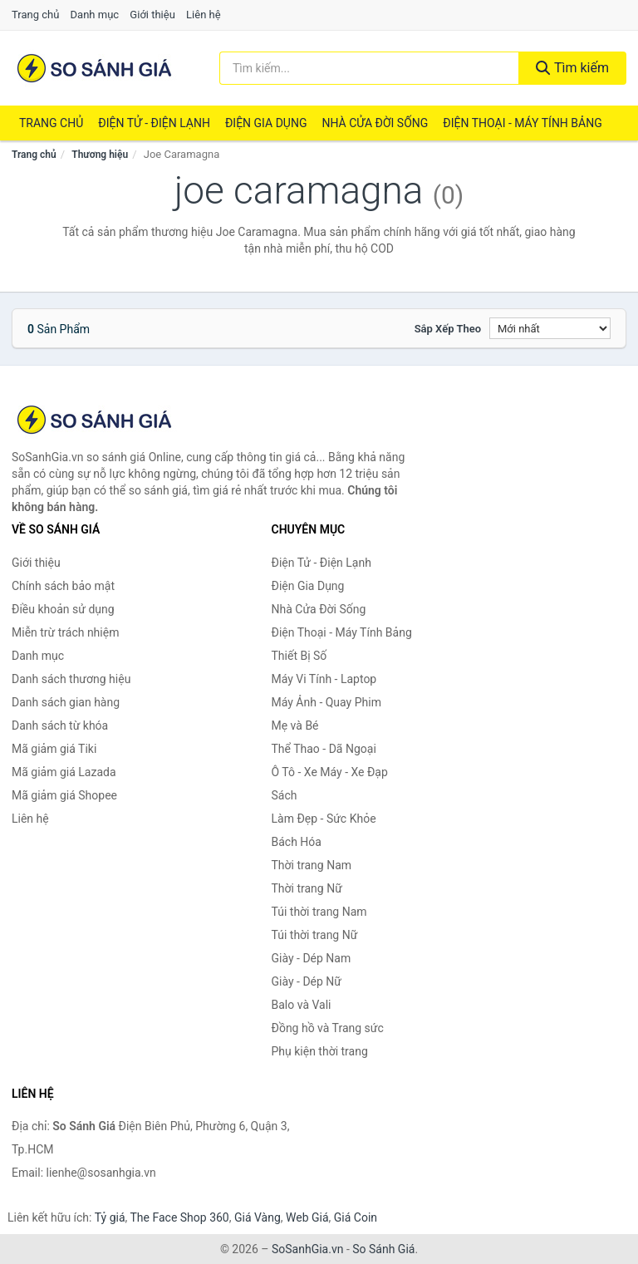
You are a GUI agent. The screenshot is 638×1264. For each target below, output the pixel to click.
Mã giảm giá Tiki (54, 748)
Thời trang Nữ (307, 888)
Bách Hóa (296, 841)
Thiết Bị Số (299, 655)
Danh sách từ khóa (60, 725)
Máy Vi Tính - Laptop (324, 679)
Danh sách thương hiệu (71, 679)
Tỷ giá (110, 1217)
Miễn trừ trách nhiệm (65, 632)
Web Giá (307, 1217)
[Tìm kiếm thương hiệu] (369, 68)
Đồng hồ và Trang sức (328, 1028)
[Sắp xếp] (550, 328)
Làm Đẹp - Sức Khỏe (324, 818)
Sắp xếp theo (448, 328)
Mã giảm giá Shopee (64, 795)
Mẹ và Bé (295, 725)
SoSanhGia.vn (307, 1249)
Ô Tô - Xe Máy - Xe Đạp (330, 772)
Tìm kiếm (572, 68)
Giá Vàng (257, 1217)
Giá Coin (355, 1217)
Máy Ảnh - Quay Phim (326, 702)
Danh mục (95, 14)
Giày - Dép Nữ (307, 981)
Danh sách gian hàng (66, 702)
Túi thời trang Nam (319, 911)
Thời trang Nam (312, 865)
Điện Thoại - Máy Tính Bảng (522, 123)
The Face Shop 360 (179, 1217)
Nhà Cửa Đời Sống (374, 123)
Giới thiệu (152, 14)
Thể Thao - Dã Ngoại (324, 748)
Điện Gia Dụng (266, 123)
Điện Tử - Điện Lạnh (154, 123)
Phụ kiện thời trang (320, 1051)
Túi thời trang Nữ (315, 935)
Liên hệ (203, 14)
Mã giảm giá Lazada (64, 772)
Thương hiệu (99, 154)
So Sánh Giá (383, 1249)
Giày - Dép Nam (311, 958)
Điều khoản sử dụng (63, 609)
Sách (284, 795)
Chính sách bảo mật (63, 586)
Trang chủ (35, 14)
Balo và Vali (301, 1004)
